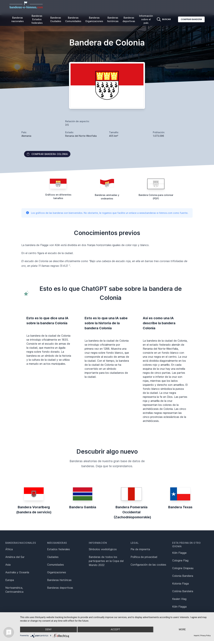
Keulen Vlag (179, 599)
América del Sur (14, 557)
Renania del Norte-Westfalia (81, 135)
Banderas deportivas (129, 19)
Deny (48, 629)
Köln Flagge (179, 552)
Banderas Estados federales (37, 19)
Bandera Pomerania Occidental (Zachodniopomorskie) (132, 512)
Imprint (196, 635)
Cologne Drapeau (182, 568)
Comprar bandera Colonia (47, 154)
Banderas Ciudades (55, 19)
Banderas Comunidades (73, 19)
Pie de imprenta (140, 549)
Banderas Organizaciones (94, 19)
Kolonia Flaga (180, 583)
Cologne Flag (180, 560)
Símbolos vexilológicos (103, 549)
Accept (115, 629)
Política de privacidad (144, 557)
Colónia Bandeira (182, 591)
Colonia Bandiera (182, 575)
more (182, 629)
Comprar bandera (191, 19)
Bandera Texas (180, 507)
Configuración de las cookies (148, 564)
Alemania (26, 135)
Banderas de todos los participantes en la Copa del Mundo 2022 (106, 561)
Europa (9, 580)
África (9, 549)
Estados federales (58, 549)
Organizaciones (56, 572)
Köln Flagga (179, 606)
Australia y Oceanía (17, 572)
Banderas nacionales (17, 19)
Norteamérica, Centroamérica (14, 589)
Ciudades (53, 557)
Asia (8, 564)
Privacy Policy (205, 635)
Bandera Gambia (82, 507)
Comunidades (55, 564)
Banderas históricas (113, 19)
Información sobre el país (146, 19)
